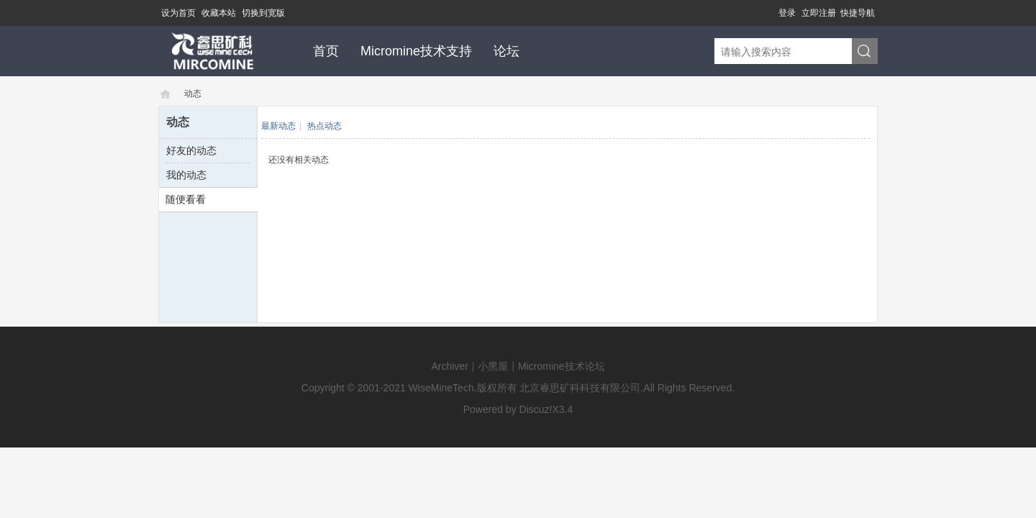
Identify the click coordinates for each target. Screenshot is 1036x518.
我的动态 (186, 175)
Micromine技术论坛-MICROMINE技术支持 (164, 93)
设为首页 (178, 13)
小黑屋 (493, 366)
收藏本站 (218, 13)
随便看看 (185, 199)
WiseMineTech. (443, 388)
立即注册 (818, 13)
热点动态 (324, 126)
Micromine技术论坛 (561, 366)
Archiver (449, 366)
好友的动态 (191, 150)
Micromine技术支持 (416, 51)
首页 (326, 51)
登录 (787, 13)
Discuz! (536, 409)
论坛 (506, 51)
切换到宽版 (263, 13)
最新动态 (278, 126)
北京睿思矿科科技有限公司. (581, 388)
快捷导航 (857, 13)
